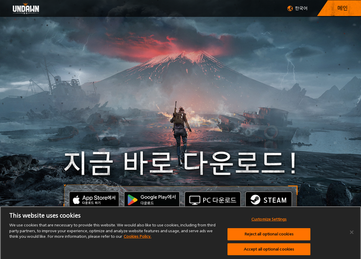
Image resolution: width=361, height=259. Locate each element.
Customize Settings (269, 220)
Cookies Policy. (137, 237)
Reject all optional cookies (269, 235)
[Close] (351, 233)
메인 (342, 8)
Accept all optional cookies (269, 250)
